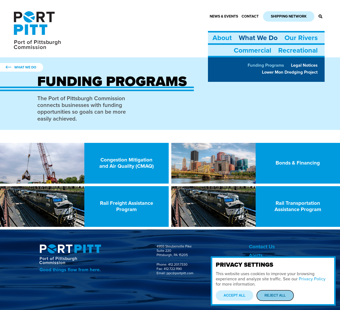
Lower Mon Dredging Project (290, 72)
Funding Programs (266, 65)
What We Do (258, 38)
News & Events (224, 16)
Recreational (298, 50)
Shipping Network (289, 16)
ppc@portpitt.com (180, 273)
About (222, 38)
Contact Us (262, 247)
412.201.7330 (178, 264)
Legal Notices (304, 65)
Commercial (252, 50)
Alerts (256, 255)
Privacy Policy (312, 279)
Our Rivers (301, 38)
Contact (250, 16)
